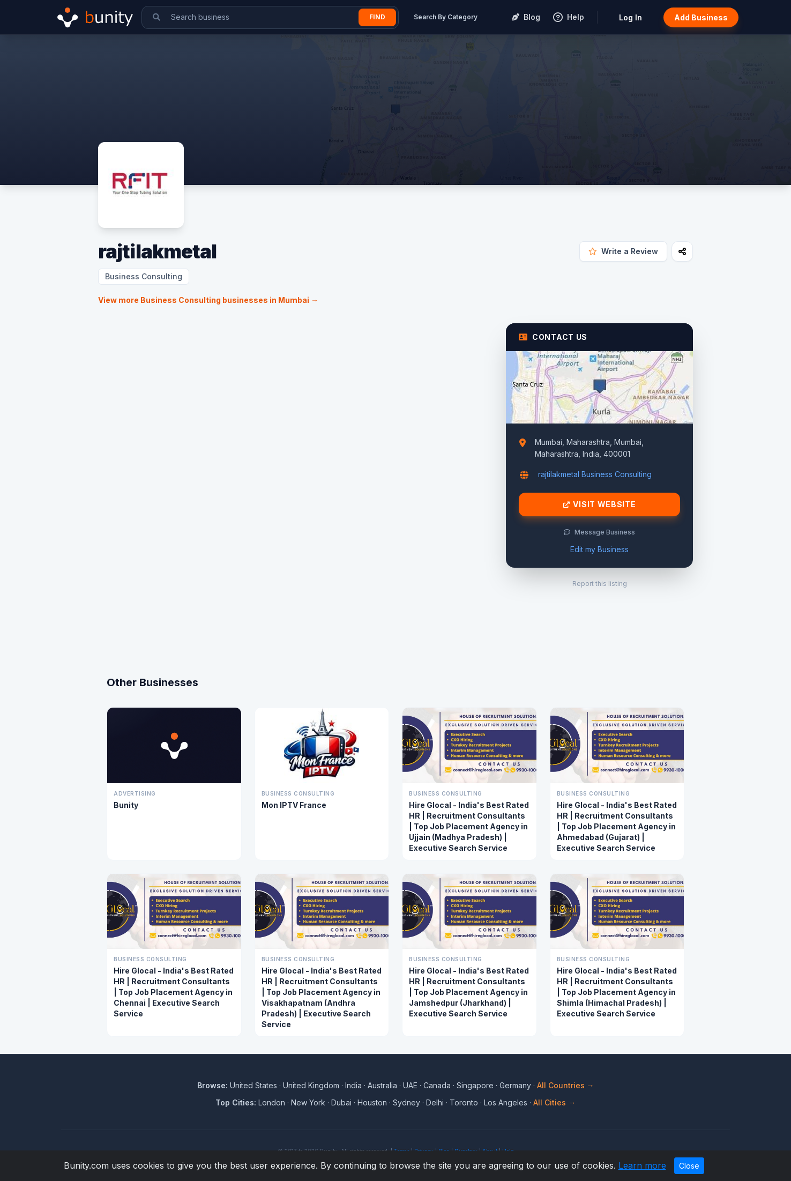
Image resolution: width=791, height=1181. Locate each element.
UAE (410, 1085)
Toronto (464, 1102)
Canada (437, 1085)
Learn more (642, 1165)
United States (253, 1085)
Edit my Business (599, 549)
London (271, 1102)
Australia (382, 1085)
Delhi (435, 1102)
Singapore (475, 1085)
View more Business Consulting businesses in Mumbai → (208, 299)
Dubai (341, 1102)
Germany (515, 1085)
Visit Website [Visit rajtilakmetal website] (599, 504)
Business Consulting (143, 276)
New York (308, 1102)
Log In (630, 17)
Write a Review (623, 251)
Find (377, 17)
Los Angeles (505, 1102)
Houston (372, 1102)
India (353, 1085)
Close (689, 1165)
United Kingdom (311, 1085)
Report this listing (599, 584)
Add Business (701, 17)
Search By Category (445, 17)
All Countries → (565, 1085)
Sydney (406, 1102)
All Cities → (554, 1102)
